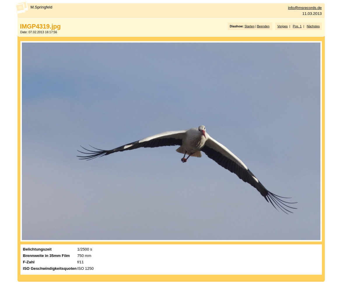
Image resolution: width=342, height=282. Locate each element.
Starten (249, 26)
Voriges (282, 26)
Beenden (263, 26)
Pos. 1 (297, 26)
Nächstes (313, 26)
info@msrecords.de (305, 8)
